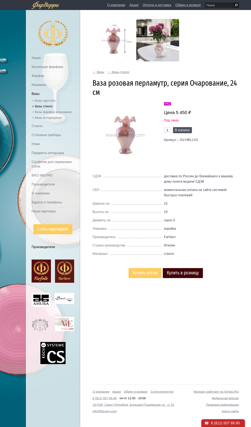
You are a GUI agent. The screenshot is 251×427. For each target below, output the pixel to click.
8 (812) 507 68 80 (104, 398)
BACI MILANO (42, 175)
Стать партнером (52, 229)
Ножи (36, 144)
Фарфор (38, 76)
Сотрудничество (162, 391)
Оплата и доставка (157, 5)
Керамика (39, 85)
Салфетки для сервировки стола (52, 164)
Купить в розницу (183, 273)
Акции (134, 5)
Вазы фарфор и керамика (53, 112)
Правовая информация (222, 404)
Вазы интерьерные (48, 117)
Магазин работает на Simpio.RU (216, 391)
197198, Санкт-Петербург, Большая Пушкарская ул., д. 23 (133, 404)
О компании (116, 5)
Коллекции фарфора (47, 67)
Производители (43, 184)
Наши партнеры (44, 211)
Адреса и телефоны (47, 202)
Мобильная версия (225, 398)
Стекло (37, 126)
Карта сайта (230, 411)
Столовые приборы (46, 135)
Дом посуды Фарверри (45, 27)
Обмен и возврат (188, 5)
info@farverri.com (104, 411)
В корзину (182, 130)
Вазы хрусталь (45, 100)
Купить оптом (145, 273)
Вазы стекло (44, 106)
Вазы (35, 93)
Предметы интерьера (48, 153)
